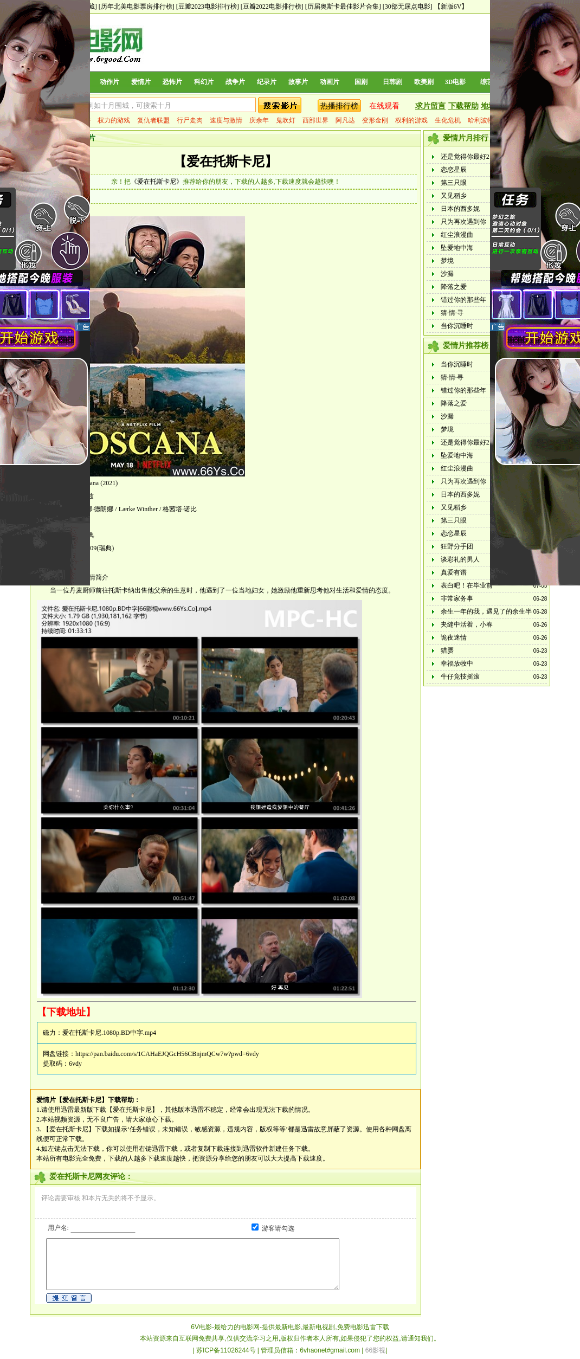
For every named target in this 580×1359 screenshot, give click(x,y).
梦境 (447, 261)
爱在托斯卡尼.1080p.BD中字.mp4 (109, 1032)
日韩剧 (392, 82)
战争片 (235, 82)
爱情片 (141, 82)
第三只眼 (454, 182)
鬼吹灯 (285, 120)
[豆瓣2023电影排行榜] (207, 6)
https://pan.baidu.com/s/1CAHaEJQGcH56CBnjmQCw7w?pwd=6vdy (167, 1054)
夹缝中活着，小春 (467, 624)
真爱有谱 (454, 572)
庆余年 (259, 120)
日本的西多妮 (460, 208)
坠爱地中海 (457, 248)
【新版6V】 (451, 6)
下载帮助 (463, 106)
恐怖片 (172, 82)
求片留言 (430, 106)
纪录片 (266, 82)
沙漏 (447, 274)
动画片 (329, 82)
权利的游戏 (411, 120)
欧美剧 (424, 82)
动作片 (109, 82)
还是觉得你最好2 (465, 156)
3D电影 (455, 82)
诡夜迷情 (454, 637)
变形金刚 (375, 120)
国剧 (361, 82)
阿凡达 (345, 120)
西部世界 (315, 120)
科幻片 (204, 82)
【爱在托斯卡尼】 (225, 161)
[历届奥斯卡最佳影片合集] (343, 6)
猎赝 (447, 650)
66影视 (375, 1350)
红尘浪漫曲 (457, 235)
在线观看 (384, 106)
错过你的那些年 (463, 300)
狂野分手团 (457, 546)
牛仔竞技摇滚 (460, 676)
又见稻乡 (454, 195)
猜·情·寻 (452, 313)
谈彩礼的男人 (460, 559)
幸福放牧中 (457, 663)
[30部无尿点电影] (408, 6)
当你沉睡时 (457, 326)
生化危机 (448, 120)
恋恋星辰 (454, 169)
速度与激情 (226, 120)
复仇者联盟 (153, 120)
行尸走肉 (190, 120)
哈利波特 (481, 120)
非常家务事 (457, 598)
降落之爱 (454, 287)
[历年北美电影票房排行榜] (137, 6)
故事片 (298, 82)
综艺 (486, 82)
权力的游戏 (114, 120)
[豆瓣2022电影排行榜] (272, 6)
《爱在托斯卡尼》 (157, 181)
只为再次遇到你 (463, 222)
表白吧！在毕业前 (467, 585)
